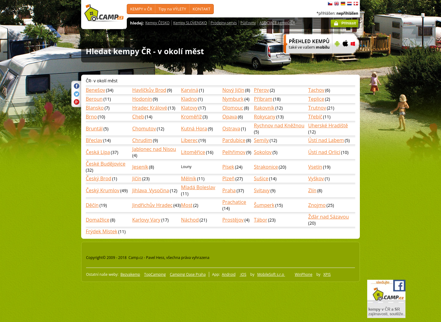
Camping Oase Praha (187, 274)
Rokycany (264, 116)
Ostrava (231, 128)
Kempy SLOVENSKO (190, 22)
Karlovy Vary (146, 219)
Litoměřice (193, 152)
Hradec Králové (149, 107)
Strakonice (266, 166)
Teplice (316, 98)
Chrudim (142, 140)
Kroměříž (191, 116)
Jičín (136, 178)
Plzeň (228, 178)
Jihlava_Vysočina (150, 190)
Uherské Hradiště (328, 125)
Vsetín (315, 166)
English (336, 4)
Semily (261, 140)
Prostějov (233, 219)
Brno (91, 116)
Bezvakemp (130, 274)
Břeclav (94, 140)
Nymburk (232, 98)
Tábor (260, 219)
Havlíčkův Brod (149, 90)
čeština (330, 4)
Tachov (316, 90)
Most (186, 205)
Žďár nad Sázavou (328, 216)
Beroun (94, 98)
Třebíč (315, 116)
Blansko (95, 107)
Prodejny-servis (224, 22)
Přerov (261, 90)
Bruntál (94, 128)
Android (229, 274)
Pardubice (233, 140)
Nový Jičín (233, 90)
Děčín (92, 205)
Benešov (95, 90)
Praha (229, 190)
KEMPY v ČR (141, 9)
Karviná (189, 90)
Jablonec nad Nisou (154, 149)
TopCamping (155, 274)
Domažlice (97, 219)
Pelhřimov (233, 152)
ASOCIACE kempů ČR (277, 22)
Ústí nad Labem (326, 140)
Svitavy (262, 190)
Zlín (312, 190)
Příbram (263, 98)
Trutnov (317, 107)
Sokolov (263, 152)
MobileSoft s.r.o (271, 274)
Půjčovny (248, 22)
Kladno (189, 98)
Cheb (138, 116)
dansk (355, 4)
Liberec (189, 140)
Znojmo (317, 205)
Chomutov (144, 128)
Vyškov (316, 178)
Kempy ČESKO (157, 22)
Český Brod (98, 178)
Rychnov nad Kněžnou (279, 125)
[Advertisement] (385, 184)
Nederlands (349, 4)
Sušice (261, 178)
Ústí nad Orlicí (324, 152)
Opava (229, 116)
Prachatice (234, 202)
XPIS (327, 274)
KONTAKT (201, 9)
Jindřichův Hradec (152, 205)
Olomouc (232, 107)
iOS (242, 274)
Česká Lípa (98, 152)
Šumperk (264, 205)
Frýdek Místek (101, 231)
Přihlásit (348, 23)
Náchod (190, 219)
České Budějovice (106, 163)
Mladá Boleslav (198, 187)
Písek (228, 166)
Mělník (188, 178)
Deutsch (343, 4)
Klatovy (189, 107)
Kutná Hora (194, 128)
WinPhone (303, 274)
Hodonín (142, 98)
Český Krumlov (102, 190)
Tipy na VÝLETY (172, 9)
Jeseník (140, 166)
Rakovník (264, 107)
